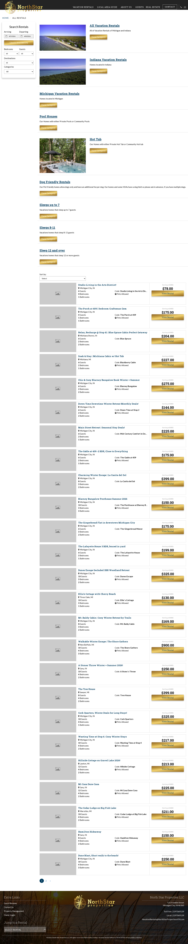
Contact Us (9, 907)
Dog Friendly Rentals (55, 182)
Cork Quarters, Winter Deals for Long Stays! (102, 712)
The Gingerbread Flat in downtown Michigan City (106, 522)
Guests (142, 7)
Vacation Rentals (86, 7)
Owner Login (9, 915)
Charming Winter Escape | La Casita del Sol (102, 475)
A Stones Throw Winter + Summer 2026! (100, 665)
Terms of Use (120, 937)
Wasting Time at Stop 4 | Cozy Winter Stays (102, 736)
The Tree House (86, 689)
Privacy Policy (130, 937)
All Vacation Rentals (105, 25)
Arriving (7, 32)
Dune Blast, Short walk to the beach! (98, 855)
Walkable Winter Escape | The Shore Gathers (103, 641)
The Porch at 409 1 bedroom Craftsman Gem (102, 308)
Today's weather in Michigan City (15, 111)
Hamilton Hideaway (89, 831)
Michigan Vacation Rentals (59, 93)
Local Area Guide (111, 7)
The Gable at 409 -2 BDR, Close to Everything (103, 451)
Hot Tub (95, 139)
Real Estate (155, 7)
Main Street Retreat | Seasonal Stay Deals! (101, 427)
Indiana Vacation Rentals (108, 60)
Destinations (9, 58)
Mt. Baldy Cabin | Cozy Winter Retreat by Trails (104, 617)
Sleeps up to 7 (50, 205)
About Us (129, 7)
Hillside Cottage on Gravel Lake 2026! (99, 760)
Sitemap (139, 937)
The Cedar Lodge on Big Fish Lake (97, 808)
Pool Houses (48, 116)
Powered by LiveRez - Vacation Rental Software (100, 937)
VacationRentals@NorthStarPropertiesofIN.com (163, 919)
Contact (171, 7)
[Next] (50, 881)
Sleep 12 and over (52, 250)
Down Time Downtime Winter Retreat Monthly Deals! (108, 403)
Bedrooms (8, 49)
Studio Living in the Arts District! (97, 284)
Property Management (14, 911)
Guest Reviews (10, 903)
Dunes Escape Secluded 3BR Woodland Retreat (104, 570)
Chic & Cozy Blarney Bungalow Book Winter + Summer (109, 380)
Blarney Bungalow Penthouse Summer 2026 (102, 498)
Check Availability (19, 42)
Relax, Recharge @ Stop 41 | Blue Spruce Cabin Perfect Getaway (112, 332)
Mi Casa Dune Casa (88, 784)
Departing (23, 32)
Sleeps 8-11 (47, 227)
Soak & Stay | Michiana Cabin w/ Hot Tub (101, 356)
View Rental (168, 293)
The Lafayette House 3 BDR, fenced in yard (101, 546)
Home (5, 18)
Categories (9, 67)
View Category (98, 37)
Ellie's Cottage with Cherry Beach (97, 594)
